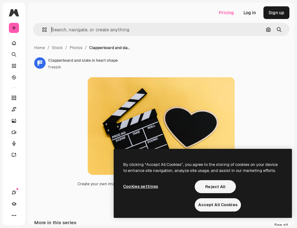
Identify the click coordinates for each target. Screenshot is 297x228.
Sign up (276, 13)
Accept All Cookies (217, 204)
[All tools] (14, 98)
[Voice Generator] (17, 143)
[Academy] (14, 204)
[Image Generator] (17, 121)
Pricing (226, 13)
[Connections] (14, 192)
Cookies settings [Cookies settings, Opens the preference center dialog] (140, 186)
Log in (249, 13)
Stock (57, 47)
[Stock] (14, 66)
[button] (42, 29)
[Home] (14, 43)
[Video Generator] (17, 132)
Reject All (215, 186)
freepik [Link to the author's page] (54, 67)
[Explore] (14, 77)
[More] (14, 215)
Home (39, 47)
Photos (76, 47)
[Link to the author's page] (40, 63)
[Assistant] (17, 155)
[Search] (14, 54)
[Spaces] (17, 109)
